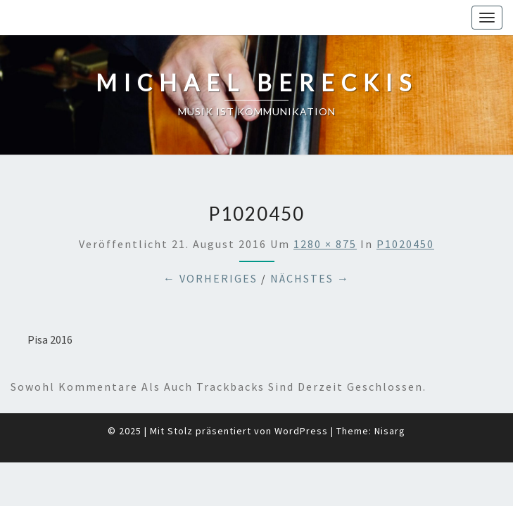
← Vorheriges (210, 243)
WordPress (301, 395)
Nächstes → (310, 243)
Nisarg (389, 395)
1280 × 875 (325, 209)
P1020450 (405, 209)
